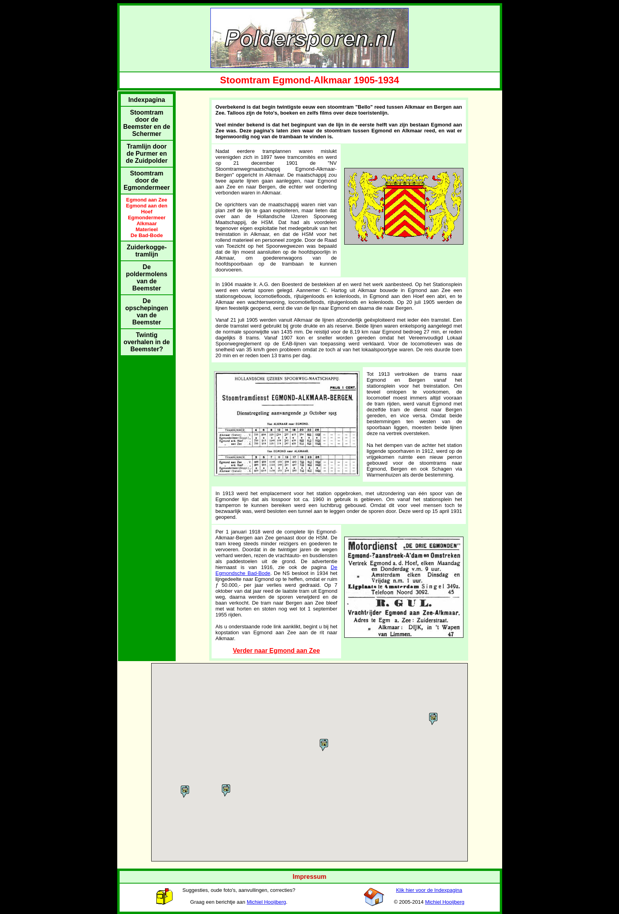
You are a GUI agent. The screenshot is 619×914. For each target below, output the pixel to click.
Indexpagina (146, 99)
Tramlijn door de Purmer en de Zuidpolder (147, 153)
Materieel (146, 229)
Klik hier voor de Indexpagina (429, 890)
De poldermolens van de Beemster (146, 278)
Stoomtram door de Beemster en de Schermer (146, 123)
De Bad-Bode (147, 235)
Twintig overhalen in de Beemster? (147, 342)
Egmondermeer (146, 217)
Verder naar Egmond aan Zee (276, 650)
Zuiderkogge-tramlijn (147, 251)
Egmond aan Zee (146, 200)
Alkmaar (147, 223)
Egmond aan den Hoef (146, 209)
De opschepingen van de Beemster (146, 312)
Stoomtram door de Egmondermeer (147, 180)
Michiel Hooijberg (266, 902)
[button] (185, 792)
